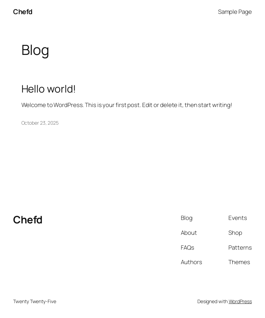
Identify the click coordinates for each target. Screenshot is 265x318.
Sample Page (235, 12)
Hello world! (48, 88)
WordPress (240, 301)
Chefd (22, 11)
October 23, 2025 (40, 122)
